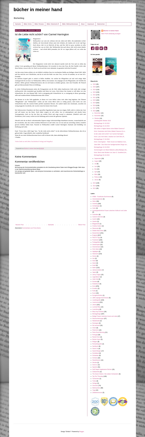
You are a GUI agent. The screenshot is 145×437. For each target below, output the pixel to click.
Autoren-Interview (97, 217)
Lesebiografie (96, 300)
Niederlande (96, 321)
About (82, 24)
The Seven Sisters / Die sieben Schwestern (105, 374)
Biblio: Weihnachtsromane (70, 24)
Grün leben (95, 249)
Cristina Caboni (97, 226)
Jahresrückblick (97, 270)
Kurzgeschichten (97, 295)
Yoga (93, 390)
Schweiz (94, 358)
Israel (94, 265)
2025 (94, 87)
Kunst (94, 293)
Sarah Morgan (96, 351)
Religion (94, 341)
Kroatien (94, 288)
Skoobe (94, 362)
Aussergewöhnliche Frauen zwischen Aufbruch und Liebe (109, 210)
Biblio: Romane (39, 24)
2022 (94, 95)
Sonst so (95, 365)
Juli (95, 164)
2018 (94, 105)
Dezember (97, 113)
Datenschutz (101, 24)
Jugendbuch (96, 277)
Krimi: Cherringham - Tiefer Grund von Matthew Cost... (110, 142)
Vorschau (95, 385)
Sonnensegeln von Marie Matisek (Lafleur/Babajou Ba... (111, 150)
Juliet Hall (95, 279)
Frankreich (95, 240)
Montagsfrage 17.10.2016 (102, 139)
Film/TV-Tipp (96, 237)
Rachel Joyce (96, 339)
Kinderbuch (95, 284)
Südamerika (96, 371)
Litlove (94, 304)
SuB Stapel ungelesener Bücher (102, 369)
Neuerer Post (20, 225)
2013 (94, 188)
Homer (94, 256)
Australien (95, 214)
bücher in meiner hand (38, 9)
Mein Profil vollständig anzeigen (111, 33)
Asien (94, 208)
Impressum (90, 24)
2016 (94, 111)
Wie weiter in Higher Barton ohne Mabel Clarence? (109, 128)
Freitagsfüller (96, 242)
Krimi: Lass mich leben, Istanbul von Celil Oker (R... (109, 136)
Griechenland (96, 247)
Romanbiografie (97, 344)
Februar (96, 177)
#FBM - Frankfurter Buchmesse (101, 196)
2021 (94, 97)
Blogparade (95, 224)
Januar (96, 180)
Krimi (93, 286)
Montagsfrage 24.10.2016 (102, 126)
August (96, 161)
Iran (93, 258)
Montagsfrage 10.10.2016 (102, 147)
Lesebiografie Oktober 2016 (102, 120)
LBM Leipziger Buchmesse (100, 298)
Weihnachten (96, 388)
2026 (94, 84)
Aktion (94, 201)
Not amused (96, 325)
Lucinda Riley (96, 307)
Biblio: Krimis (28, 24)
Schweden (95, 355)
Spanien (94, 367)
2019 (94, 103)
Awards (94, 221)
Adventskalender (97, 199)
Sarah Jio (95, 348)
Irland (94, 260)
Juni (95, 166)
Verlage (94, 383)
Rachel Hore (96, 337)
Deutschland (96, 233)
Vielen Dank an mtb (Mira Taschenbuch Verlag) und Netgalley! (34, 141)
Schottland (95, 353)
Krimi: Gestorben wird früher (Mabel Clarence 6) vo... (110, 131)
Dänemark (95, 228)
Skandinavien (96, 360)
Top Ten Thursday (97, 376)
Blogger (81, 431)
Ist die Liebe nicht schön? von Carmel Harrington (108, 134)
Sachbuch (95, 346)
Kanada (94, 281)
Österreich (95, 330)
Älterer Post (81, 225)
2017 (94, 108)
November (97, 115)
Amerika (94, 203)
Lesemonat (95, 302)
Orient (94, 328)
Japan (94, 272)
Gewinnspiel (96, 244)
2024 (94, 89)
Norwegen (95, 323)
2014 (94, 186)
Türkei (94, 381)
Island (94, 263)
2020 (94, 100)
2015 (94, 183)
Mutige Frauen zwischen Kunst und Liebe (104, 316)
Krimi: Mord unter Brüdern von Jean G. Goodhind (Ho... (110, 152)
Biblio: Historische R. (53, 24)
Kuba (93, 291)
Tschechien (95, 378)
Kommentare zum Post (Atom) (31, 228)
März (96, 174)
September (97, 158)
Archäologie (95, 206)
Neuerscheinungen (98, 318)
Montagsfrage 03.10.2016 (102, 155)
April (95, 172)
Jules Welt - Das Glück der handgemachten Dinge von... (111, 144)
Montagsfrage (96, 314)
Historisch (95, 254)
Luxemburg (95, 309)
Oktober (97, 118)
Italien (94, 267)
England (94, 235)
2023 (94, 92)
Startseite (18, 24)
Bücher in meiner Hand (111, 31)
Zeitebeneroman (97, 392)
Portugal (94, 335)
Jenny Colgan (96, 274)
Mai (95, 169)
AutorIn (94, 219)
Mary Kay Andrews (98, 311)
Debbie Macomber (97, 230)
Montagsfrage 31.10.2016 (102, 123)
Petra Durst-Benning (98, 332)
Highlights (95, 251)
